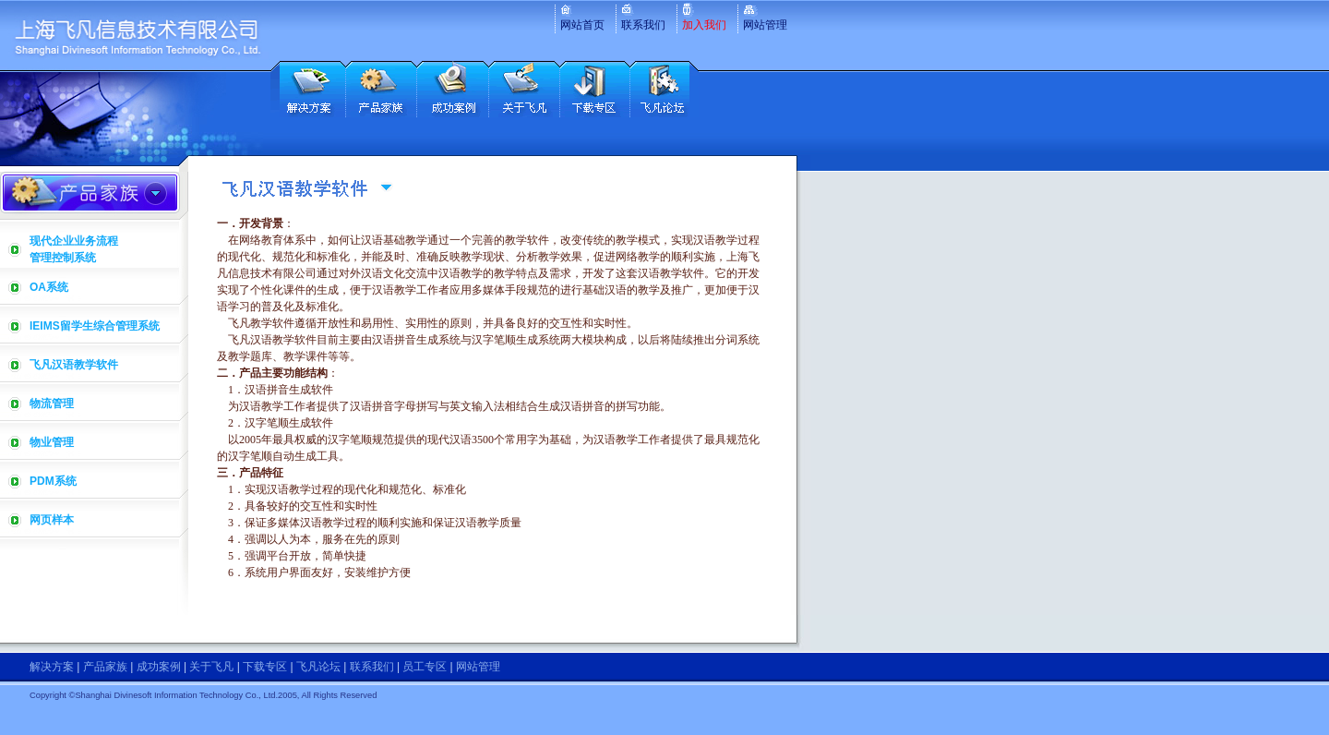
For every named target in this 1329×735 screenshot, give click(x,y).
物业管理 (52, 442)
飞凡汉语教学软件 (74, 364)
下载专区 (265, 666)
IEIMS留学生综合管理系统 (95, 325)
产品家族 (105, 666)
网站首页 (582, 24)
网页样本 (52, 519)
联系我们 (643, 24)
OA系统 (49, 287)
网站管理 (765, 24)
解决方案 (52, 666)
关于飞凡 (211, 666)
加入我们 (704, 24)
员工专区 (424, 666)
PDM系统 (53, 481)
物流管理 (52, 403)
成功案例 (159, 666)
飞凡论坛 (318, 666)
